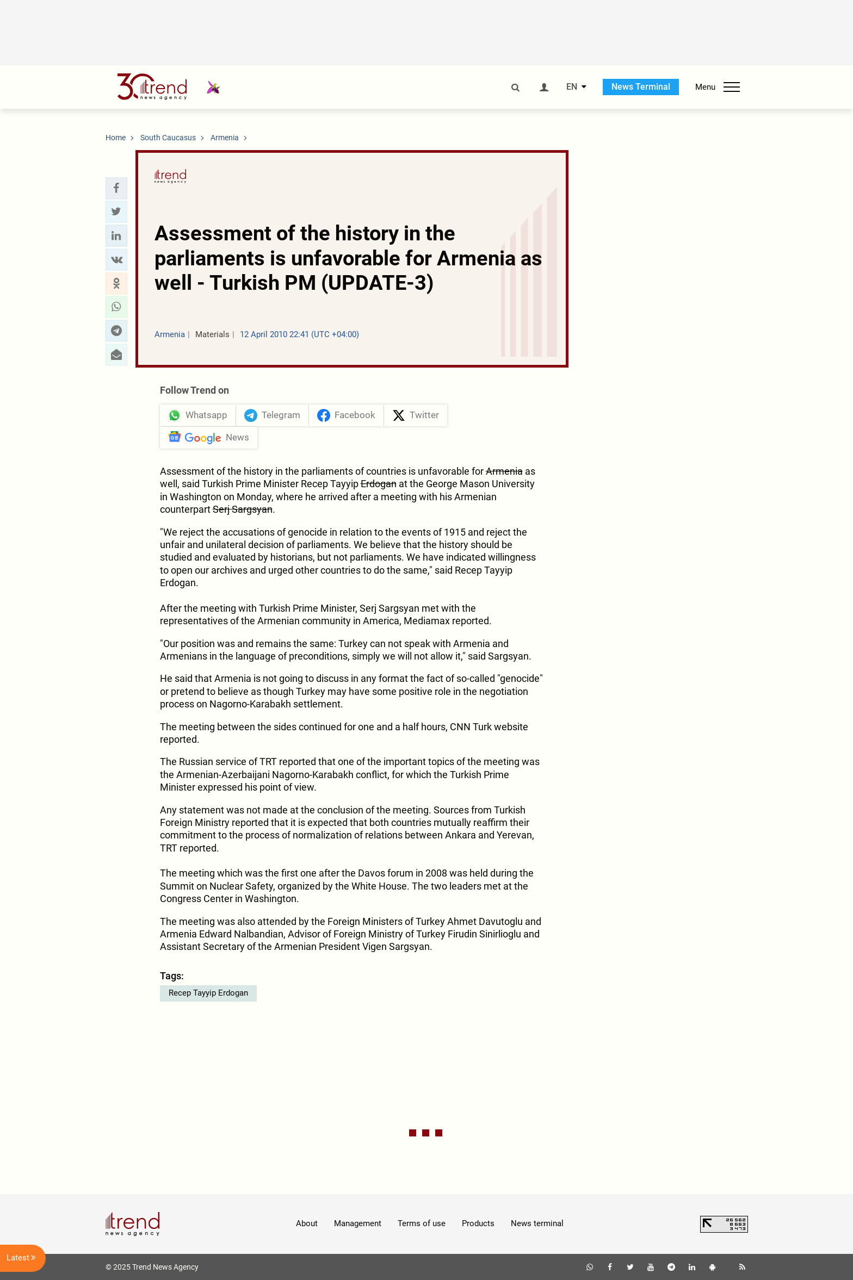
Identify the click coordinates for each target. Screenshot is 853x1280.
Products (478, 1223)
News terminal (537, 1223)
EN (571, 87)
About (307, 1223)
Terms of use (422, 1223)
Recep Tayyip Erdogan (208, 993)
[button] (116, 188)
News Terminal (640, 87)
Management (357, 1223)
